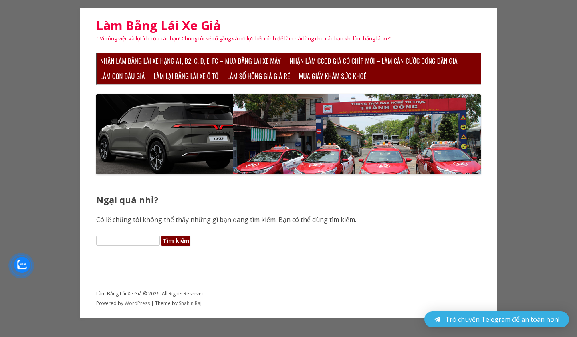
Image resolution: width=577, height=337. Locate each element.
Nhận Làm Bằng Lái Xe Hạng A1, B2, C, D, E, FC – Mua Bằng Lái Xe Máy (190, 61)
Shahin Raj (190, 303)
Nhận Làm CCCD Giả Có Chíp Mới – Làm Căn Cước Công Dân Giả (374, 61)
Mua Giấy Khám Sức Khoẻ (332, 76)
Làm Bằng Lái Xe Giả (158, 26)
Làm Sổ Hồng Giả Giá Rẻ (258, 76)
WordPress (138, 303)
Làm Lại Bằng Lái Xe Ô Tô (185, 76)
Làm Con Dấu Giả (122, 76)
